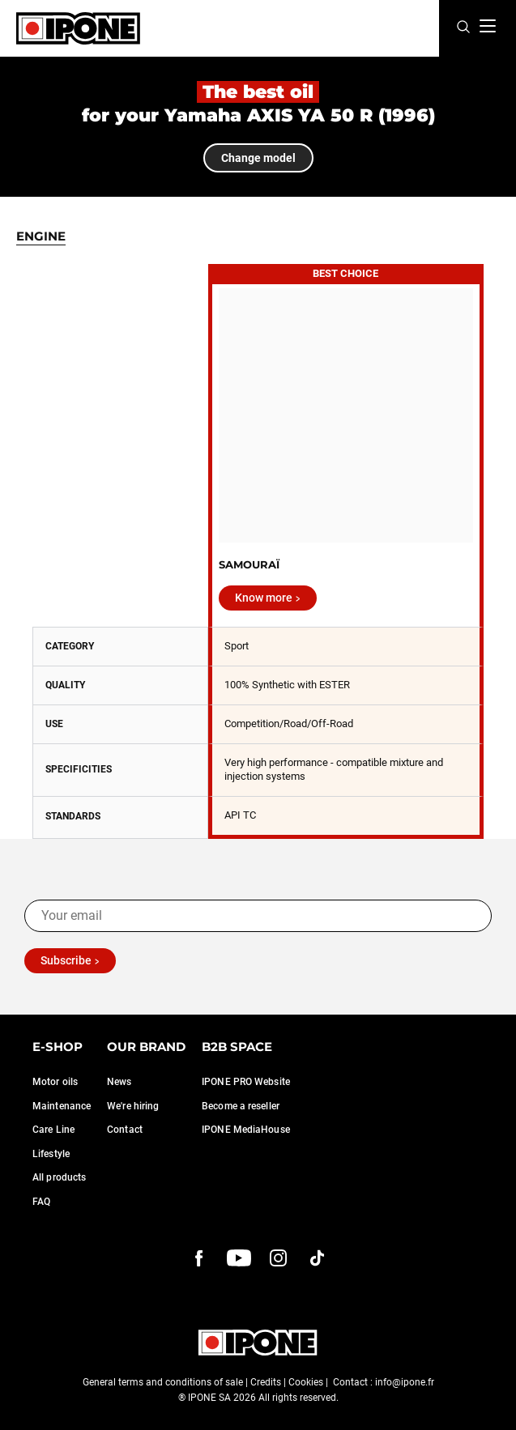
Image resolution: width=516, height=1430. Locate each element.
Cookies (305, 1382)
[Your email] (258, 916)
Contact (125, 1129)
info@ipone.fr (404, 1382)
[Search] (463, 28)
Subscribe (66, 960)
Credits (265, 1382)
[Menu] (488, 26)
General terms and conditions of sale (163, 1382)
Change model (258, 157)
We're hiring (133, 1106)
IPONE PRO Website (246, 1081)
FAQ (41, 1201)
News (119, 1081)
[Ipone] (78, 28)
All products (59, 1177)
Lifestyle (51, 1154)
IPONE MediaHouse (246, 1129)
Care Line (53, 1129)
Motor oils (55, 1081)
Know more (263, 597)
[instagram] (278, 1258)
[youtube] (239, 1258)
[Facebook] (199, 1258)
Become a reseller (240, 1106)
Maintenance (61, 1106)
